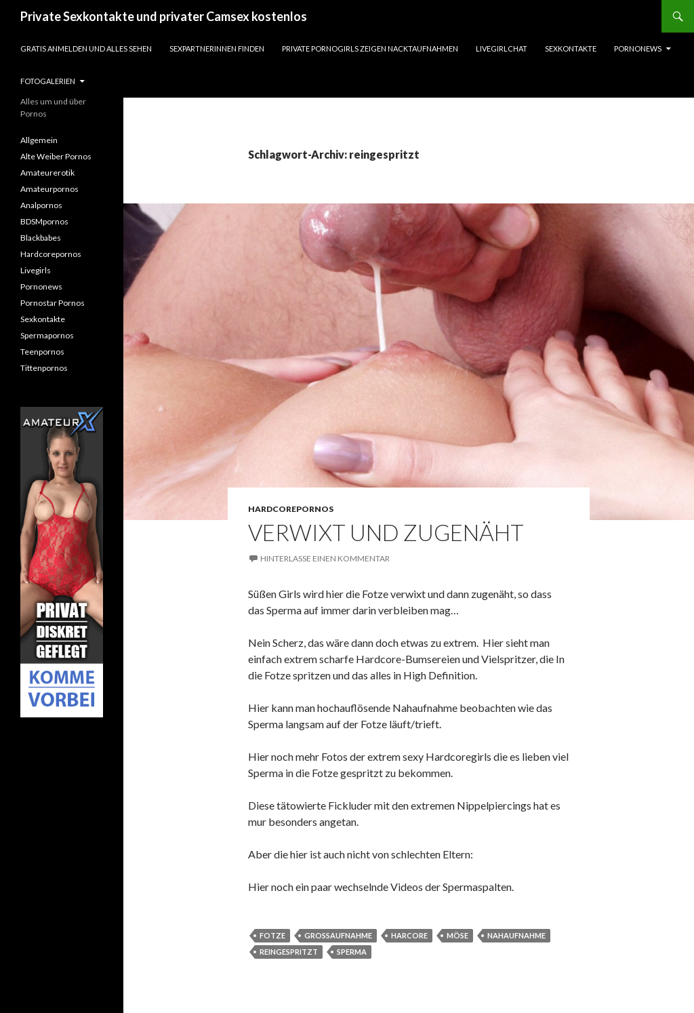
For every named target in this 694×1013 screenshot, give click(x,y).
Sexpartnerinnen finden (216, 48)
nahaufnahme (516, 935)
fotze (272, 935)
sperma (352, 951)
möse (457, 935)
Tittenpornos (44, 368)
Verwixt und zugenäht (386, 532)
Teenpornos (42, 351)
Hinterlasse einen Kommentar (325, 558)
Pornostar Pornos (52, 303)
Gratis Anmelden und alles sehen (86, 48)
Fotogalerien (47, 81)
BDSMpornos (44, 221)
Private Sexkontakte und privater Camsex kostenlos (163, 16)
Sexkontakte (570, 48)
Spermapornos (47, 335)
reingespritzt (289, 951)
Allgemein (39, 140)
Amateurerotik (47, 172)
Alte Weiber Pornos (55, 156)
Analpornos (41, 205)
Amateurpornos (49, 189)
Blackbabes (40, 238)
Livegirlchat (501, 48)
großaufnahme (338, 935)
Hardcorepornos (290, 509)
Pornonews (637, 48)
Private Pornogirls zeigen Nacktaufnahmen (370, 48)
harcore (409, 935)
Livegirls (35, 270)
